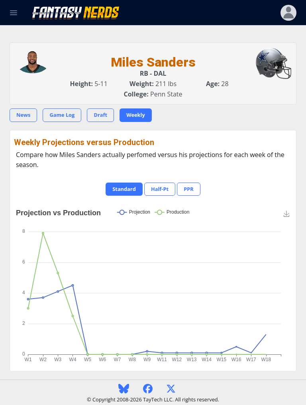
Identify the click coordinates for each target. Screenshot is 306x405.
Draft (100, 114)
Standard (123, 189)
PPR (189, 189)
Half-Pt (160, 189)
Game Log (62, 114)
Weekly (135, 114)
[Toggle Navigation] (13, 13)
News (23, 114)
